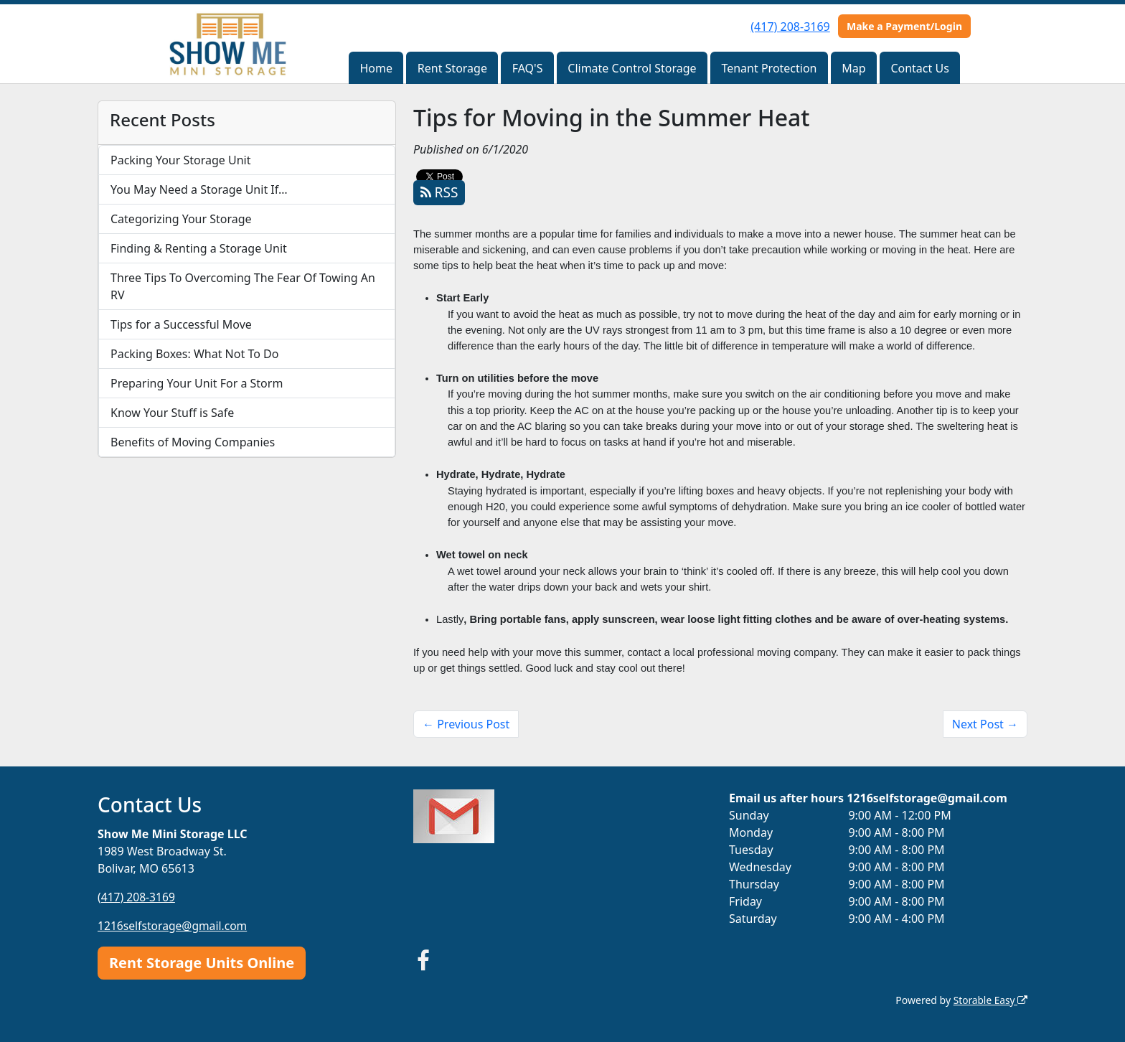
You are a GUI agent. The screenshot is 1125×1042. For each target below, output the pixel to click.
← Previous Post (466, 724)
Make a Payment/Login (904, 26)
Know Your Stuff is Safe (172, 413)
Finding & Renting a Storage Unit (198, 248)
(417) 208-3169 (789, 26)
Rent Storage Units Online (201, 962)
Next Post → (985, 724)
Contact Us (919, 68)
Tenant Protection (768, 68)
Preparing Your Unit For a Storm (196, 383)
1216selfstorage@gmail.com (174, 926)
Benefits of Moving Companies (192, 442)
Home (375, 68)
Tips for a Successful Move (181, 324)
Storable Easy (989, 999)
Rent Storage (452, 68)
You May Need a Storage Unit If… (199, 189)
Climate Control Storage (632, 68)
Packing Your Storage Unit (180, 160)
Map (853, 68)
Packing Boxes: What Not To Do (194, 354)
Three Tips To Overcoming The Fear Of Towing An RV (242, 286)
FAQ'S (527, 68)
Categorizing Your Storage (181, 219)
